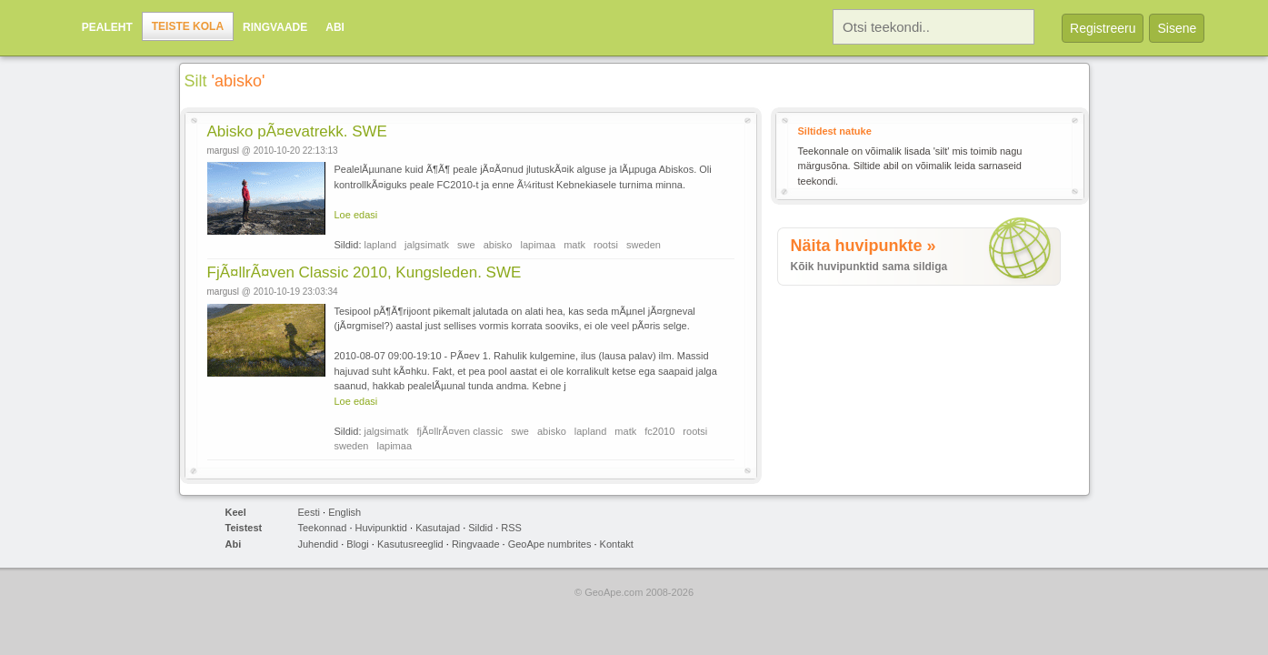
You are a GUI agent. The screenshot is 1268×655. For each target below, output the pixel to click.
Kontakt (617, 544)
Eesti (309, 512)
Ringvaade (275, 27)
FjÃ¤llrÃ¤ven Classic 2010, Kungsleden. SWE (364, 272)
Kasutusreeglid (410, 544)
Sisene (1176, 28)
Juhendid (318, 544)
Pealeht (107, 27)
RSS (511, 527)
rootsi (606, 244)
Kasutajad (437, 527)
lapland (380, 244)
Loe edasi (356, 214)
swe (466, 244)
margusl (223, 151)
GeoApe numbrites (550, 544)
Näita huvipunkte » (863, 246)
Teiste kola (188, 26)
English (344, 512)
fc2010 (659, 431)
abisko (498, 244)
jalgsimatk (426, 244)
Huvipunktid (381, 527)
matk (574, 244)
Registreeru (1102, 28)
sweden (643, 244)
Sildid (480, 527)
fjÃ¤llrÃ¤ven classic (460, 431)
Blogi (357, 544)
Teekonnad (322, 527)
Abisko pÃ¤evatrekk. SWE (297, 131)
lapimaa (538, 244)
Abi (334, 27)
